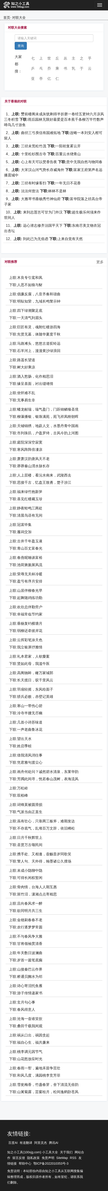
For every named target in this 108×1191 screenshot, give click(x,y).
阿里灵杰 (40, 1143)
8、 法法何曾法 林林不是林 (36, 191)
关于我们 (66, 1152)
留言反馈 (18, 1158)
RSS (73, 1158)
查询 (21, 46)
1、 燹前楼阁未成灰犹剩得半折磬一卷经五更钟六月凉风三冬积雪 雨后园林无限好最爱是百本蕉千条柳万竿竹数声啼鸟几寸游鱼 (54, 119)
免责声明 (48, 1158)
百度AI (13, 1143)
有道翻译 (26, 1143)
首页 (6, 17)
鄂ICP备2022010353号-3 (51, 1163)
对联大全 (19, 17)
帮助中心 (25, 1163)
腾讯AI (53, 1143)
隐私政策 (33, 1158)
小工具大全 (50, 1152)
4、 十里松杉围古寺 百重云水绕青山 (43, 154)
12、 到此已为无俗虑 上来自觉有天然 (44, 239)
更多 (99, 262)
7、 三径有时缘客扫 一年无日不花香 (43, 183)
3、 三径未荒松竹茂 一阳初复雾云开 (43, 146)
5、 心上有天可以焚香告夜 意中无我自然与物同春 (54, 162)
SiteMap (62, 1158)
